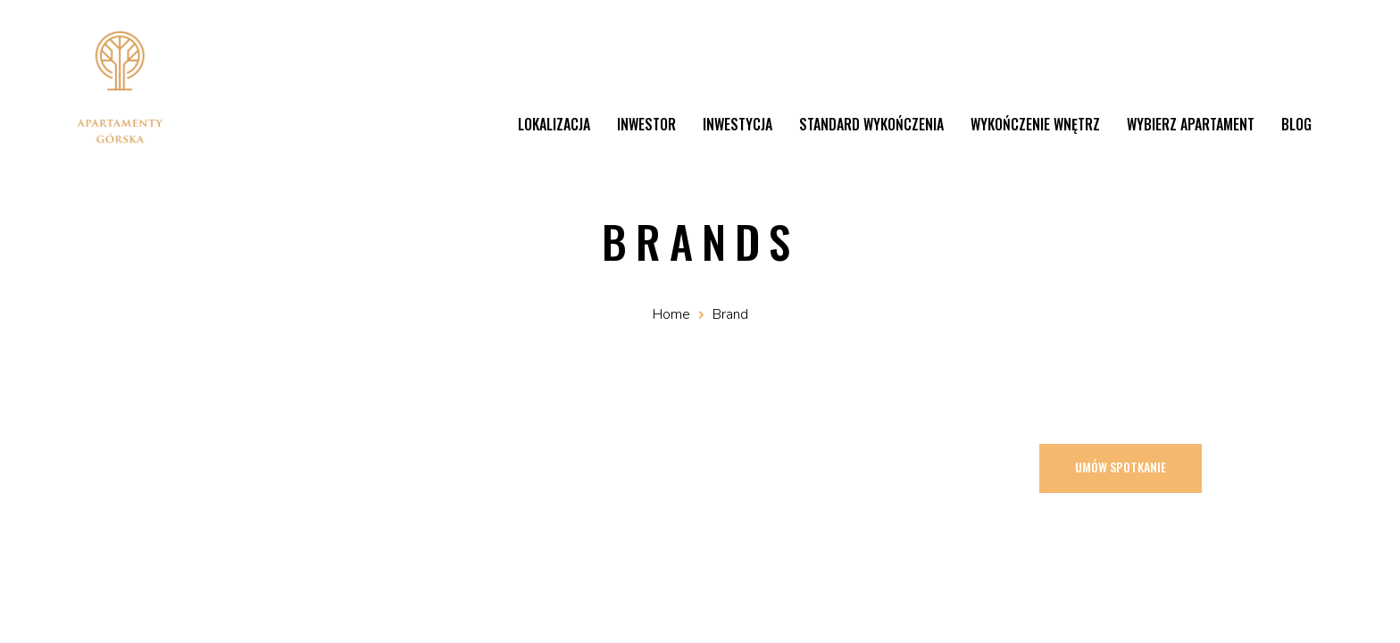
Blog (1296, 124)
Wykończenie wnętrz (1035, 124)
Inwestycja (737, 124)
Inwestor (646, 124)
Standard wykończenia (871, 124)
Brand (730, 314)
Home (671, 314)
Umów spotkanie (1120, 466)
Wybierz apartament (1190, 124)
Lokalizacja (554, 124)
